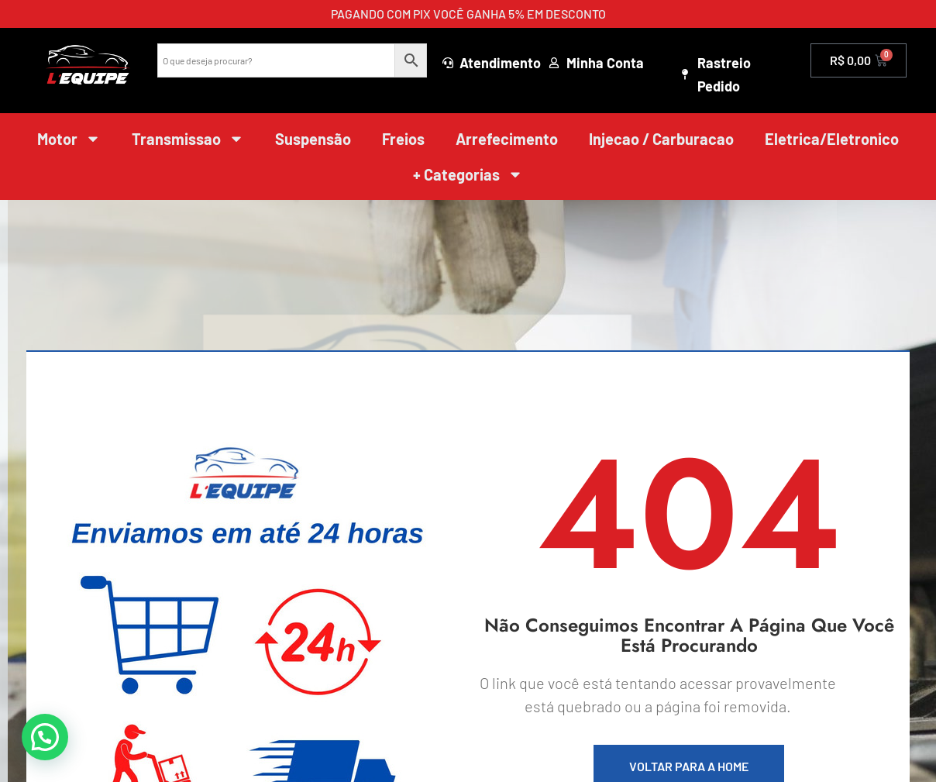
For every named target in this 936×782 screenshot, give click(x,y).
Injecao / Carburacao (661, 138)
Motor (69, 138)
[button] (45, 737)
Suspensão (313, 138)
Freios (403, 138)
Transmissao (188, 138)
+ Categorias (468, 174)
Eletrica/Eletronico (832, 138)
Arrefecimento (507, 138)
